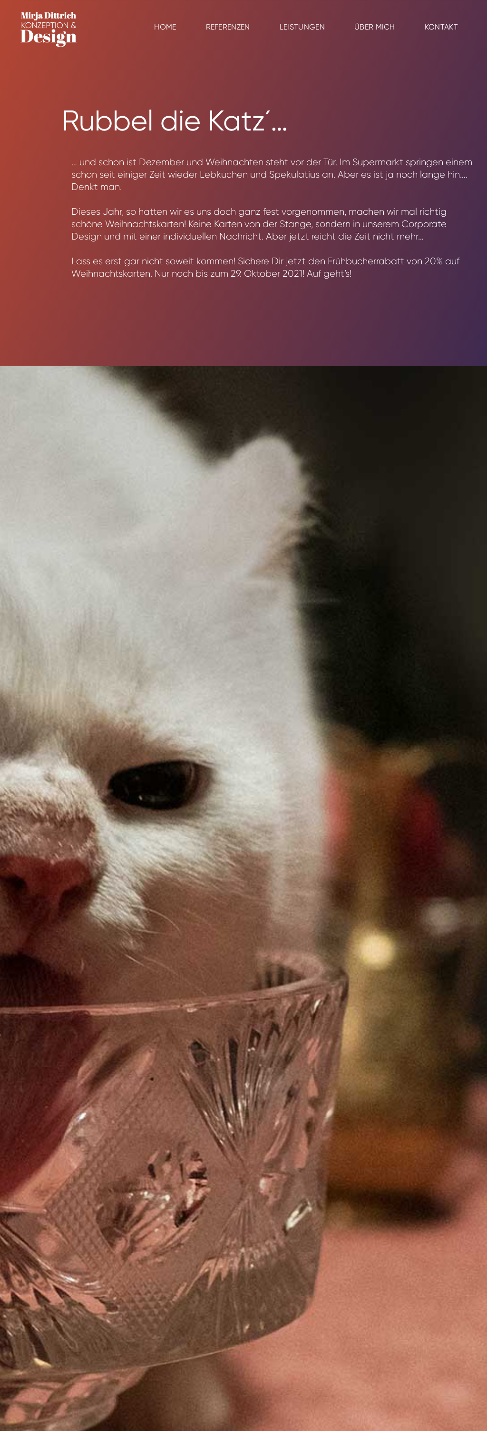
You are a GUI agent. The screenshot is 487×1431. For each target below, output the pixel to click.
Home (165, 26)
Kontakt (441, 26)
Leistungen (302, 26)
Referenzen (228, 26)
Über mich (374, 26)
